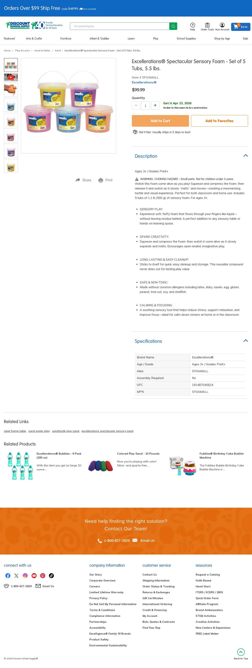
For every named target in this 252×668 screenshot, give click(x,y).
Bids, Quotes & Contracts (159, 621)
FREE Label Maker (207, 633)
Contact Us (150, 574)
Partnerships (97, 621)
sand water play (39, 431)
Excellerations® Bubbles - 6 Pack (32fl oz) (59, 455)
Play (155, 38)
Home (7, 50)
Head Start (203, 586)
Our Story (95, 574)
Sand (58, 50)
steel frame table (15, 431)
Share (83, 180)
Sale (245, 38)
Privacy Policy (98, 598)
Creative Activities (208, 621)
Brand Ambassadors (209, 610)
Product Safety (99, 639)
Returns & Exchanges (156, 592)
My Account (150, 615)
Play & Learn (22, 50)
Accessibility (97, 627)
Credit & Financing (155, 610)
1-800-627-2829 (117, 540)
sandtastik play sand (65, 431)
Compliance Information (104, 615)
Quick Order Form (207, 598)
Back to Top (241, 654)
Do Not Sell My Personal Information (112, 604)
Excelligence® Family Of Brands (110, 633)
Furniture (65, 38)
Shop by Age (222, 38)
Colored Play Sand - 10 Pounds (138, 453)
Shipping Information (156, 580)
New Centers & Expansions (213, 627)
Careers (94, 586)
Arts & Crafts (34, 38)
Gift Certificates (153, 598)
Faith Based (203, 580)
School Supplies (186, 38)
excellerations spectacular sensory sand (107, 431)
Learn (131, 38)
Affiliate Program (207, 604)
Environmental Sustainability (108, 645)
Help (192, 27)
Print (105, 180)
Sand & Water (42, 50)
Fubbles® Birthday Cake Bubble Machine (222, 455)
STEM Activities (206, 615)
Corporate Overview (102, 580)
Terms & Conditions (102, 610)
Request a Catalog (208, 574)
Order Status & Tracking (158, 586)
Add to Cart (160, 120)
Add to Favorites (219, 120)
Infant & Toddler (99, 38)
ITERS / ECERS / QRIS (209, 592)
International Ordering (157, 604)
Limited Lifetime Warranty (106, 592)
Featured (9, 38)
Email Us (148, 540)
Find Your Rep (151, 627)
